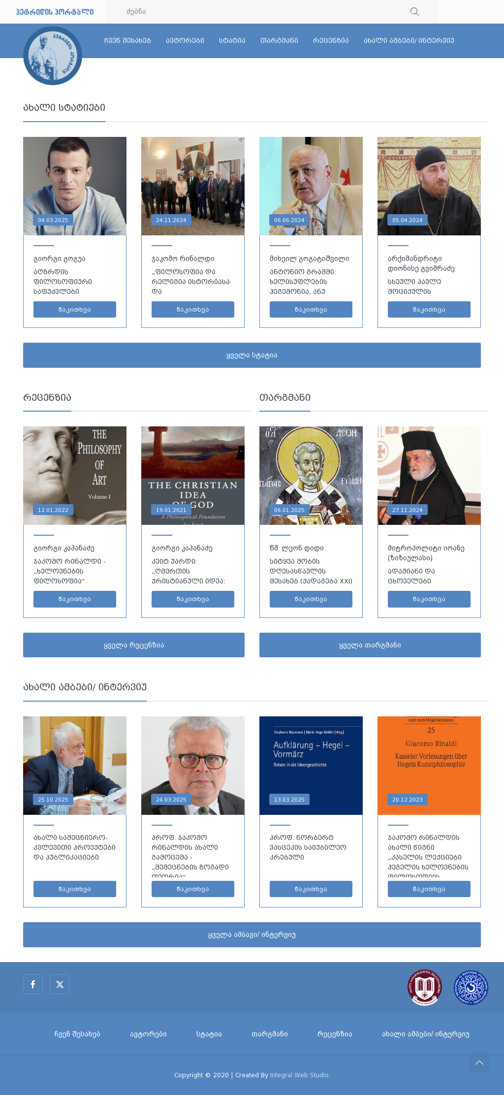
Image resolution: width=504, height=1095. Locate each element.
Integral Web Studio (299, 1075)
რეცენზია (331, 40)
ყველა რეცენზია (134, 645)
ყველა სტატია (252, 355)
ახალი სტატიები (64, 107)
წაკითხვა (75, 309)
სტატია (232, 40)
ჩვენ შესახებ (127, 40)
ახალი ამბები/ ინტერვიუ (409, 40)
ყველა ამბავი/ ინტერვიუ (252, 934)
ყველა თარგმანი (370, 645)
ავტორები (185, 40)
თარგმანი (279, 40)
